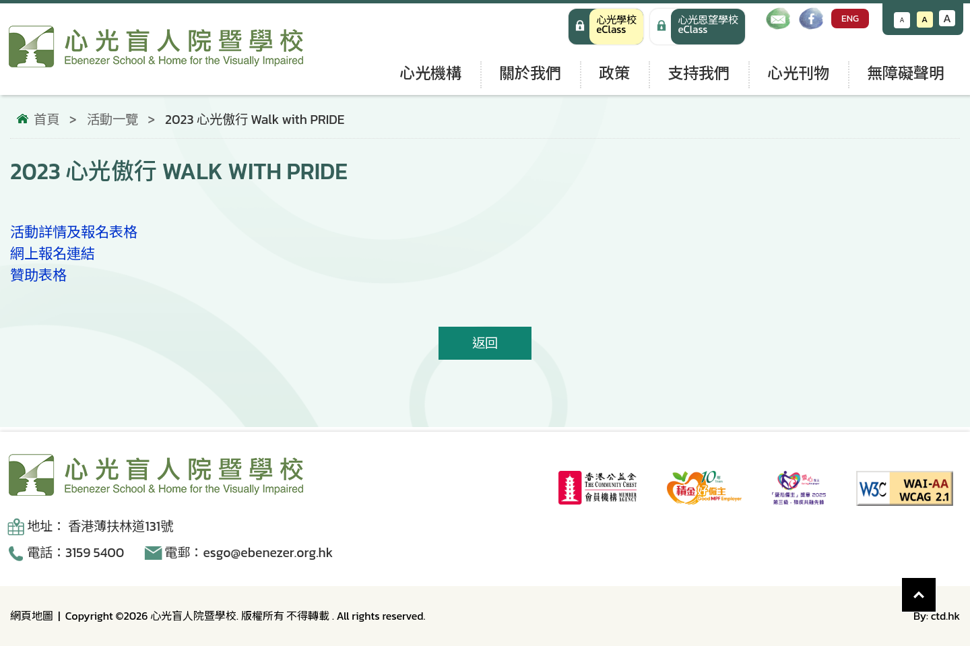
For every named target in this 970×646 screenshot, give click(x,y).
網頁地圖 (31, 616)
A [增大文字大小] (947, 18)
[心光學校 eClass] (606, 26)
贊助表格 (38, 275)
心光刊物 (798, 73)
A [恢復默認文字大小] (925, 19)
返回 (485, 343)
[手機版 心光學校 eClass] (697, 26)
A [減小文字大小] (902, 20)
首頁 (46, 120)
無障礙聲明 (905, 73)
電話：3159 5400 (75, 552)
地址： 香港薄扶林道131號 (100, 526)
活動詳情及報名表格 (73, 232)
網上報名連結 (52, 253)
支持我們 (699, 73)
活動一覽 (112, 119)
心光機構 (430, 73)
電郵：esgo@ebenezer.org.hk (248, 552)
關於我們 (530, 73)
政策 (614, 73)
